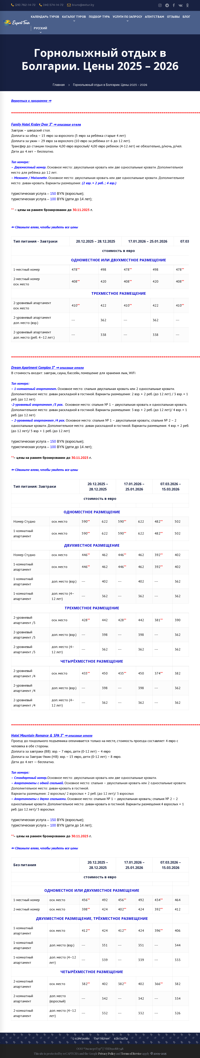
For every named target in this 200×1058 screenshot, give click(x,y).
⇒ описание (41, 124)
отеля (76, 124)
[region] (100, 292)
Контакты (121, 1038)
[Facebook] (174, 5)
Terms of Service (131, 1053)
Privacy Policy (106, 1053)
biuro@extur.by (80, 5)
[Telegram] (167, 5)
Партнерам (101, 1038)
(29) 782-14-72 (23, 5)
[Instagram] (160, 5)
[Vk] (180, 5)
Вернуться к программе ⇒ (31, 100)
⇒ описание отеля (47, 367)
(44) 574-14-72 (51, 5)
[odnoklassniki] (187, 5)
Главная (59, 85)
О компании (80, 1038)
